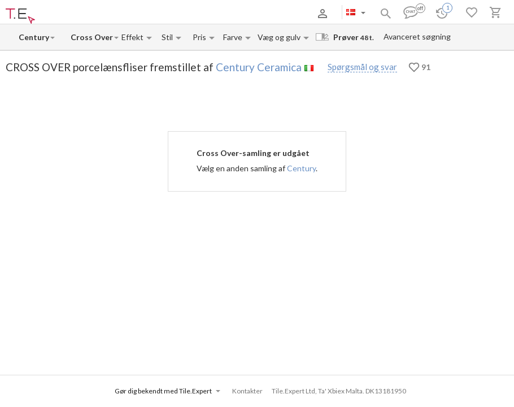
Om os (58, 13)
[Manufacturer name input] (34, 37)
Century (301, 168)
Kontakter (154, 13)
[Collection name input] (92, 37)
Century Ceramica (259, 66)
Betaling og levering (103, 13)
